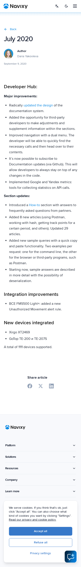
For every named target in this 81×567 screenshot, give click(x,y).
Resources (40, 468)
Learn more (40, 491)
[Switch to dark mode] (66, 6)
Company (40, 480)
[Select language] (56, 6)
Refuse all (40, 542)
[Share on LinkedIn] (51, 386)
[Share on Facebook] (29, 386)
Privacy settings (40, 553)
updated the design (38, 105)
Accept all (40, 531)
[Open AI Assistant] (71, 557)
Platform (40, 445)
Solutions (40, 457)
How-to (34, 205)
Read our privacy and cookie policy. (32, 519)
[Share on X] (40, 386)
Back (10, 29)
